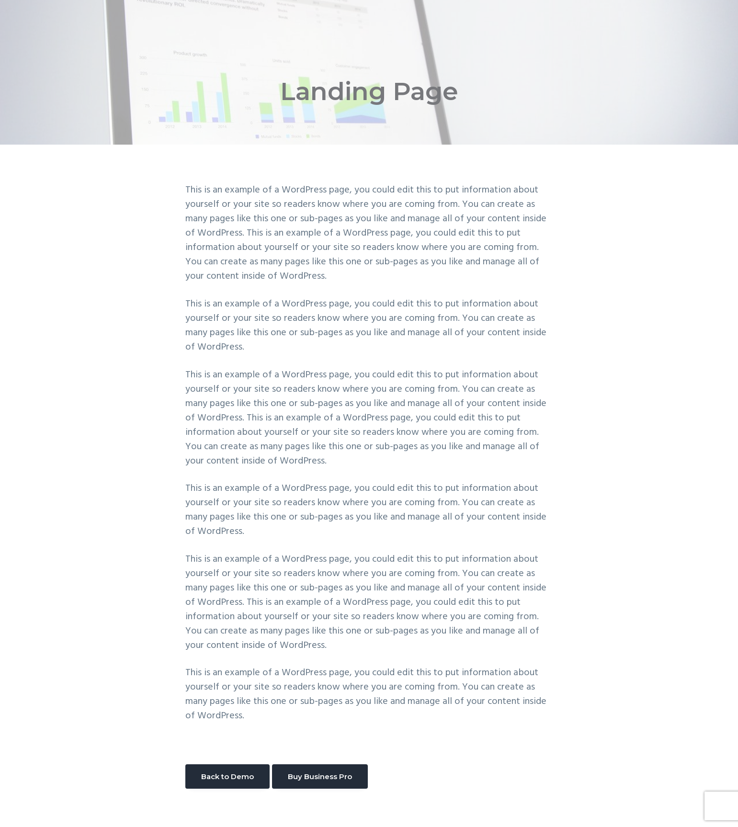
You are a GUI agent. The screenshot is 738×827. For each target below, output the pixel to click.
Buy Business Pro (320, 776)
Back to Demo (227, 776)
